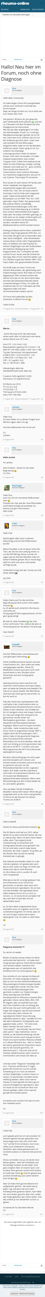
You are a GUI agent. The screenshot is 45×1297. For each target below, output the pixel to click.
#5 (42, 515)
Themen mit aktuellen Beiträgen (16, 14)
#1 (42, 309)
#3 (42, 440)
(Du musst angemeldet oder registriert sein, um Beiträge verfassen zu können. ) (22, 1223)
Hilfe (17, 1276)
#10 (41, 1113)
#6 (42, 582)
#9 (42, 929)
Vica (14, 88)
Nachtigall (17, 485)
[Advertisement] (22, 38)
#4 (42, 477)
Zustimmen (14, 1293)
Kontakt (8, 1276)
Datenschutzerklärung (20, 1282)
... (33, 14)
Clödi (14, 523)
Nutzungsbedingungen (30, 1276)
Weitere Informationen (27, 1293)
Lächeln (15, 407)
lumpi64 (15, 644)
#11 (41, 1214)
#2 (42, 399)
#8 (42, 804)
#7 (42, 636)
